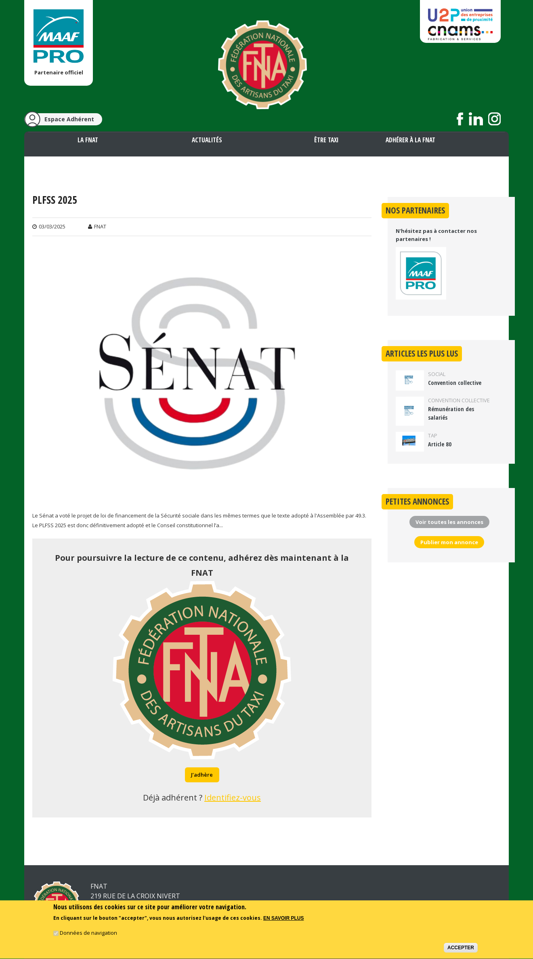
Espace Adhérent (69, 119)
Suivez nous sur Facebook (460, 118)
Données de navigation (88, 934)
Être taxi (326, 139)
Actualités (207, 139)
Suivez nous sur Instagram (494, 118)
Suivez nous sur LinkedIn (476, 118)
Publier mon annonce (449, 542)
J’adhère (202, 774)
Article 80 (439, 444)
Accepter (460, 949)
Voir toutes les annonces (449, 522)
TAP (432, 435)
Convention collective (454, 383)
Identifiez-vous (232, 797)
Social (436, 374)
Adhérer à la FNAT (410, 139)
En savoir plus (283, 920)
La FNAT (88, 139)
